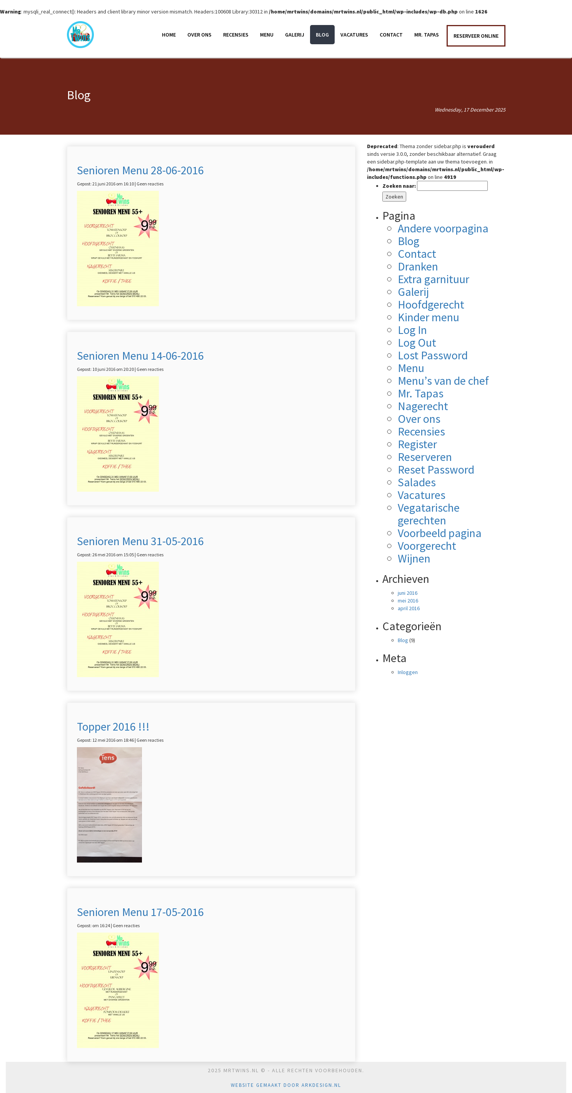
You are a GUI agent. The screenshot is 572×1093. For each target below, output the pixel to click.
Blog (322, 34)
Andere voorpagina (443, 228)
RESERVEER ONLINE (476, 35)
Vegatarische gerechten (429, 513)
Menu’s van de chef (443, 380)
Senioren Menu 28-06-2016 (140, 170)
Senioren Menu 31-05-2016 (140, 541)
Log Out (417, 342)
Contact (391, 34)
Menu (266, 34)
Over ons (199, 34)
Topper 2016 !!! (113, 726)
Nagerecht (423, 406)
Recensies (235, 34)
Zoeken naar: (399, 185)
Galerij (294, 34)
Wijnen (414, 558)
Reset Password (436, 469)
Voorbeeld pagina (440, 533)
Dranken (418, 266)
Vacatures (354, 34)
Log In (412, 329)
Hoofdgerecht (431, 304)
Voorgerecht (427, 545)
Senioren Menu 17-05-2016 (140, 911)
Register (417, 444)
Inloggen (408, 672)
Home (169, 34)
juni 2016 (407, 592)
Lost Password (433, 355)
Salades (417, 482)
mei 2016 (408, 600)
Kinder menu (428, 317)
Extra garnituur (433, 279)
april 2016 (409, 608)
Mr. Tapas (426, 34)
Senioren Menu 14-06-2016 (140, 355)
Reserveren (425, 456)
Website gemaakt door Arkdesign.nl (286, 1085)
